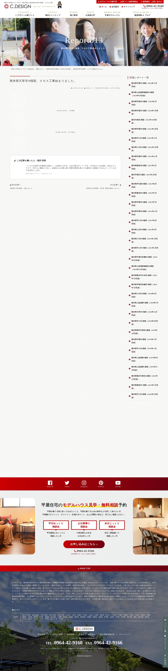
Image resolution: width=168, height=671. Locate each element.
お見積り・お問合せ (87, 634)
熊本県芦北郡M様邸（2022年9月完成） (144, 185)
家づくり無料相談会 (129, 2)
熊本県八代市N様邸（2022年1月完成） (144, 148)
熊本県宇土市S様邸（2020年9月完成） (144, 322)
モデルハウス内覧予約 (107, 2)
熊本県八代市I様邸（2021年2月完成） (144, 240)
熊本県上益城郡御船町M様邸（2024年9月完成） (142, 93)
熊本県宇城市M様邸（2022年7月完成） (144, 203)
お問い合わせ (165, 660)
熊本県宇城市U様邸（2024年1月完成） (144, 112)
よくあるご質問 (56, 634)
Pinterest (101, 486)
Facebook (50, 486)
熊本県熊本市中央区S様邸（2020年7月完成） (144, 276)
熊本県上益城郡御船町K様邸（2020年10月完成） (142, 267)
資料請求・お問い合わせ (151, 2)
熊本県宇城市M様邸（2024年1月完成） (144, 103)
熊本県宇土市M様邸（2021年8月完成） (144, 222)
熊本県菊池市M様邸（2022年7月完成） (144, 194)
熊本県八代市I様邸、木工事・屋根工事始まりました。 (103, 188)
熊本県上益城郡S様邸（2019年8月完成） (144, 359)
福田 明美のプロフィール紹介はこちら (39, 173)
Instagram (84, 486)
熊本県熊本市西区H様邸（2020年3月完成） (144, 331)
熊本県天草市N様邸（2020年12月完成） (108, 88)
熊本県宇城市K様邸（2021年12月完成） (144, 212)
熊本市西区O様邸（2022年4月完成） (144, 176)
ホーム (104, 7)
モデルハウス (165, 642)
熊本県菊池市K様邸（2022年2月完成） (144, 167)
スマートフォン (29, 659)
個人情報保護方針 (107, 634)
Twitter (67, 486)
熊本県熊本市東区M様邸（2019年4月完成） (144, 377)
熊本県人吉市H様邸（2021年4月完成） (144, 231)
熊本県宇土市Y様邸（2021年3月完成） (144, 249)
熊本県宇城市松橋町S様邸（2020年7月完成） (144, 286)
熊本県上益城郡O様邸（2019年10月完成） (144, 368)
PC (37, 659)
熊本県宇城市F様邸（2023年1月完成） (144, 130)
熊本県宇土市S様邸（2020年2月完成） (144, 395)
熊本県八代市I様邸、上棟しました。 (21, 188)
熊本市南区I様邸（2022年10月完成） (144, 121)
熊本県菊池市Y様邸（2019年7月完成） (144, 386)
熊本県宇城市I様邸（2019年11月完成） (144, 341)
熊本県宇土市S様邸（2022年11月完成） (144, 139)
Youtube (118, 486)
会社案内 (115, 7)
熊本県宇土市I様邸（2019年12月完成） (144, 350)
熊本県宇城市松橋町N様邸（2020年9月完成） (144, 258)
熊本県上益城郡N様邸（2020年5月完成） (144, 304)
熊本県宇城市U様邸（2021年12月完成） (144, 158)
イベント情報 (165, 624)
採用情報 (70, 634)
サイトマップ (129, 7)
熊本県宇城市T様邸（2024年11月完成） (144, 84)
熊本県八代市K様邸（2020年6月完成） (144, 295)
